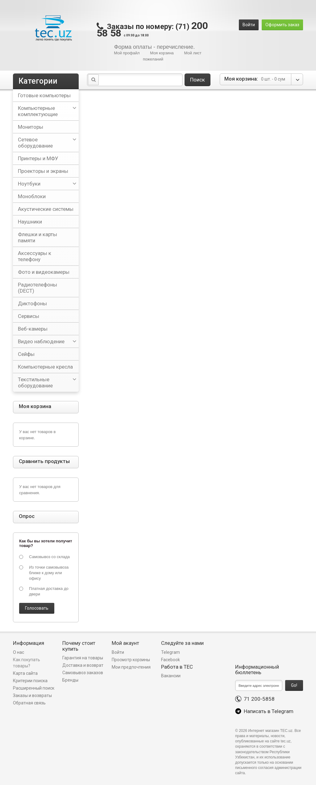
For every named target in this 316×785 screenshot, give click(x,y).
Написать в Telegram (264, 711)
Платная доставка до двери (49, 591)
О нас (18, 652)
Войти (249, 24)
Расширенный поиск (33, 688)
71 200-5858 (255, 699)
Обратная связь (29, 702)
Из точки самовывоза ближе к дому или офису (49, 573)
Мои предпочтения (131, 667)
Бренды (70, 680)
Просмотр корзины (131, 659)
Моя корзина (162, 53)
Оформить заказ (282, 24)
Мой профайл (126, 53)
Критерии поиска (30, 680)
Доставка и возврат (82, 665)
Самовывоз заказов (82, 672)
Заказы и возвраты (32, 695)
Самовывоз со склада (49, 556)
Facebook (170, 659)
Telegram (170, 652)
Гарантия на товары (83, 657)
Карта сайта (25, 673)
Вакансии (171, 675)
